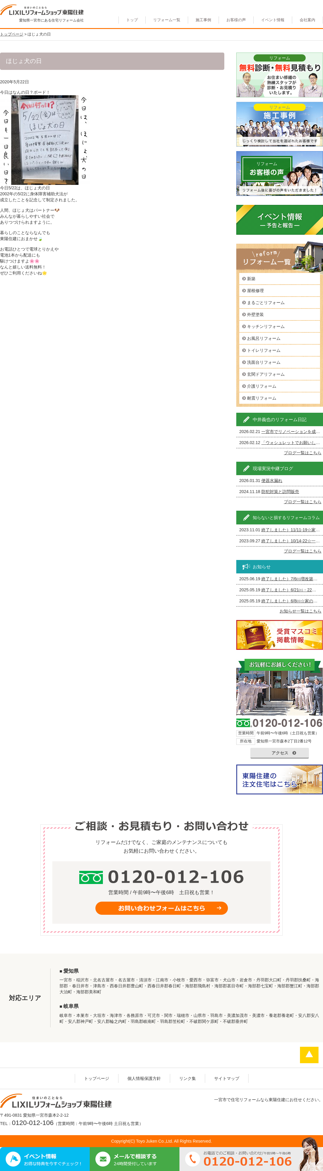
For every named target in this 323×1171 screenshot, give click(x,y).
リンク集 (187, 1078)
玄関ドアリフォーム (266, 374)
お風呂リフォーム (264, 338)
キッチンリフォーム (266, 326)
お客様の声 (236, 20)
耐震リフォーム (261, 398)
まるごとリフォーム (266, 302)
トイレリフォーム (264, 350)
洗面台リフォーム (264, 362)
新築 (251, 278)
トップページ (96, 1078)
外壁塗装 (255, 314)
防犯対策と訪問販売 (280, 491)
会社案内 (307, 20)
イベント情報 (272, 20)
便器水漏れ (271, 480)
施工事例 (203, 20)
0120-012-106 (33, 1123)
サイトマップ (226, 1078)
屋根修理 (255, 290)
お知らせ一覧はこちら (301, 611)
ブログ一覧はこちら (303, 452)
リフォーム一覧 (166, 20)
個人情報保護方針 (144, 1078)
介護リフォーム (261, 386)
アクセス (284, 753)
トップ (132, 20)
